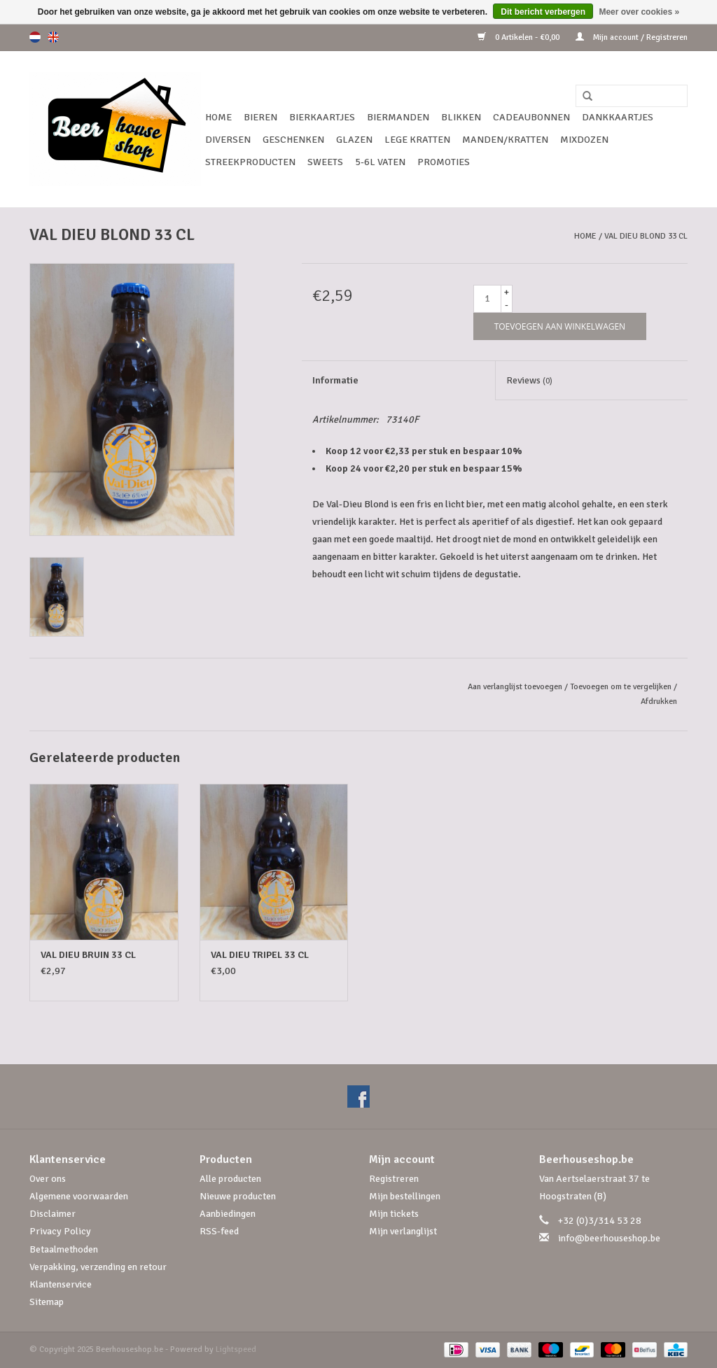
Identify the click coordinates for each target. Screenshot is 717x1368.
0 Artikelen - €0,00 (520, 37)
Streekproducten (250, 162)
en (53, 37)
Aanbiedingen (228, 1214)
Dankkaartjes (617, 117)
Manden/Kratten (505, 140)
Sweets (325, 162)
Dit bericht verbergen (543, 12)
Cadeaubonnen (531, 117)
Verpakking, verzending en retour (98, 1267)
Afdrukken (659, 701)
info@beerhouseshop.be (609, 1238)
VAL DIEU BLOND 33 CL (646, 236)
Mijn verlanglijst (403, 1231)
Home (218, 117)
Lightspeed (236, 1349)
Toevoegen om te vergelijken (622, 687)
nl (35, 37)
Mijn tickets (394, 1214)
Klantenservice (60, 1284)
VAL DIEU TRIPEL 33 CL (260, 955)
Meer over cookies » (639, 12)
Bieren (260, 117)
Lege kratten (417, 140)
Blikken (461, 117)
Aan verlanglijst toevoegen (515, 687)
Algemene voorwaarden (78, 1196)
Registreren (394, 1179)
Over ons (47, 1179)
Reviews (529, 380)
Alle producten (230, 1179)
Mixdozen (584, 140)
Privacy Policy (60, 1231)
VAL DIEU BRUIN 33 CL (88, 955)
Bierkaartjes (322, 117)
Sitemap (46, 1302)
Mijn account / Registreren (632, 37)
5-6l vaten (380, 162)
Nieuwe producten (238, 1196)
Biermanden (398, 117)
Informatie (335, 380)
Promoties (443, 162)
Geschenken (293, 140)
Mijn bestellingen (404, 1196)
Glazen (354, 140)
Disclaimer (52, 1214)
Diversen (228, 140)
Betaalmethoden (63, 1249)
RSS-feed (219, 1231)
